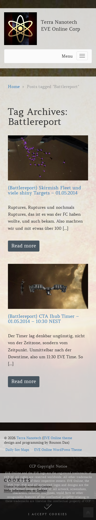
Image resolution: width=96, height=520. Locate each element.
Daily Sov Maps (17, 450)
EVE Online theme (57, 438)
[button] (48, 509)
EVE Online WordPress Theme (58, 450)
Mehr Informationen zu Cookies (25, 490)
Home (14, 86)
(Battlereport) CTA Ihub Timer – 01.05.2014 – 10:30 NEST (43, 318)
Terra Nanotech (29, 438)
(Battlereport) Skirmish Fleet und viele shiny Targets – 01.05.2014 (44, 190)
